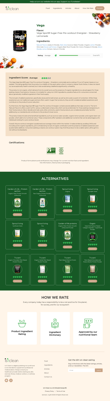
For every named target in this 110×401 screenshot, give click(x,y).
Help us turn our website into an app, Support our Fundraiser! (55, 2)
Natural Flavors (42, 45)
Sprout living (67, 189)
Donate (100, 8)
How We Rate (88, 8)
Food (48, 8)
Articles (68, 8)
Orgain (92, 224)
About (77, 8)
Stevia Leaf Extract (50, 47)
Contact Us (48, 377)
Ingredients (57, 8)
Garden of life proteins (67, 224)
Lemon (92, 45)
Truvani (17, 258)
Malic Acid (63, 45)
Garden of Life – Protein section (17, 190)
